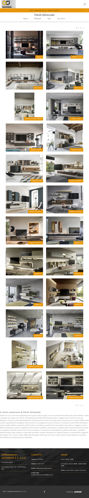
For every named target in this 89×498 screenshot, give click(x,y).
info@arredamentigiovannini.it (44, 468)
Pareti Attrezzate (54, 10)
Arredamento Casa (40, 10)
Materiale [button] (37, 19)
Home (31, 10)
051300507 (40, 459)
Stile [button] (49, 19)
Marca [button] (25, 19)
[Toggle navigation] (84, 4)
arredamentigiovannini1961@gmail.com (42, 475)
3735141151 (40, 464)
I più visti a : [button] (61, 19)
